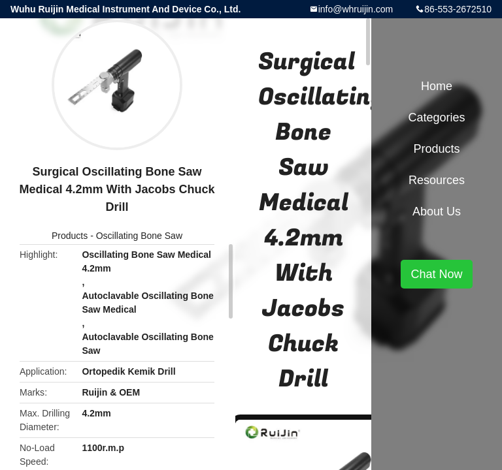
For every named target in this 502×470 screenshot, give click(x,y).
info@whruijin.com (355, 9)
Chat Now (436, 274)
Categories (436, 117)
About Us (436, 211)
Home (436, 86)
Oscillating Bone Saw (139, 235)
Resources (437, 180)
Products (70, 235)
